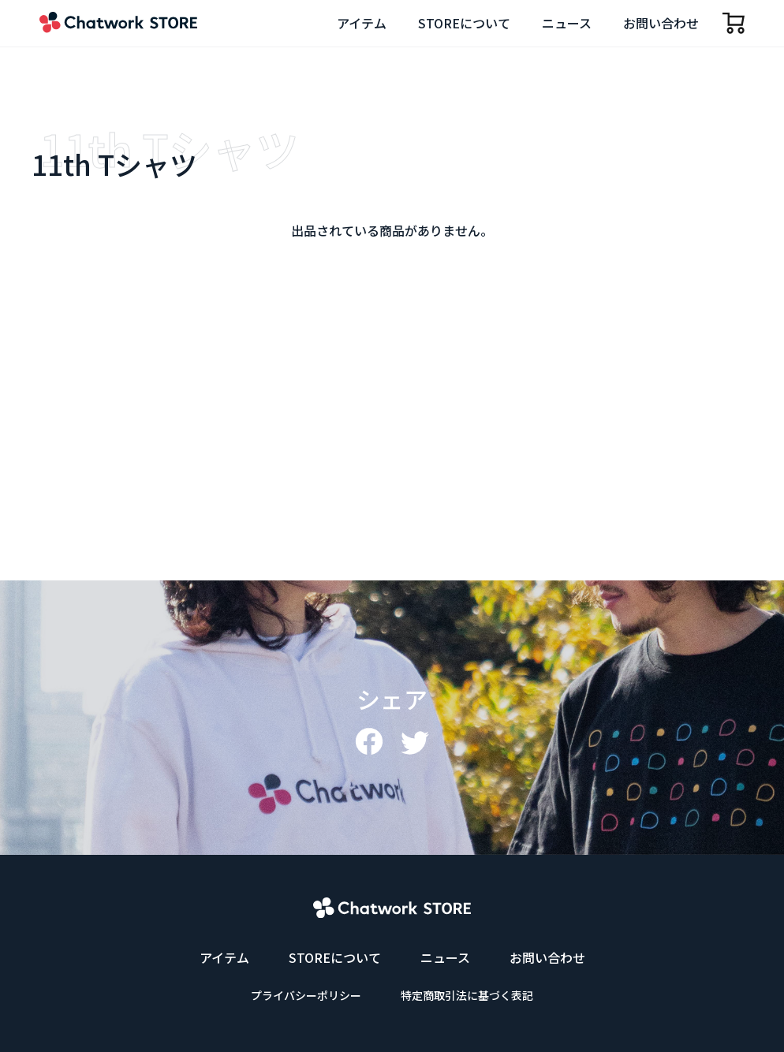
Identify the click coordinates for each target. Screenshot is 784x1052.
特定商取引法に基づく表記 (467, 995)
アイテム (361, 22)
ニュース (567, 22)
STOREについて (464, 22)
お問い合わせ (661, 22)
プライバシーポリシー (306, 995)
